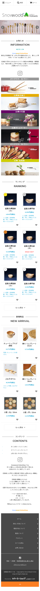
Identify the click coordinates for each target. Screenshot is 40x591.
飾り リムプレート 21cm (29, 345)
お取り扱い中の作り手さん (19, 453)
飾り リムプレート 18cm (29, 380)
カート (33, 2)
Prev (2, 27)
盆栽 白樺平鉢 (29, 209)
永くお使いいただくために (19, 446)
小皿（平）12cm (29, 412)
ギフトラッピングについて (19, 450)
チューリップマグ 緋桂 (10, 345)
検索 (20, 2)
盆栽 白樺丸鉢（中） (10, 247)
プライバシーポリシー (20, 564)
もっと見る (20, 307)
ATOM (13, 561)
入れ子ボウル (10, 379)
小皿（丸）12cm (10, 412)
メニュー (6, 2)
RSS (8, 561)
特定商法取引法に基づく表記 (25, 561)
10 (29, 32)
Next (37, 27)
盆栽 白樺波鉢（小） (10, 210)
